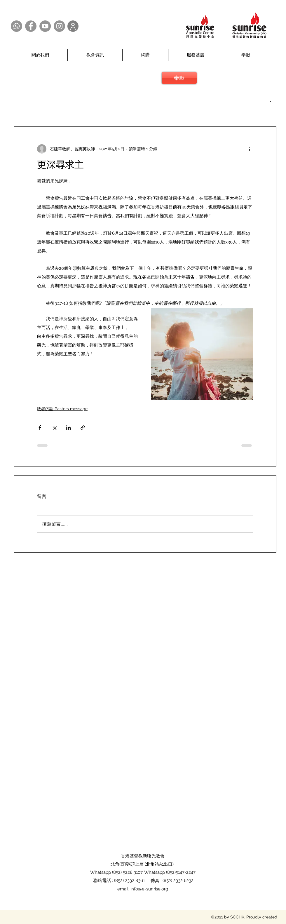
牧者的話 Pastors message (62, 408)
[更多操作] (249, 148)
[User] (73, 26)
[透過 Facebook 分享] (40, 427)
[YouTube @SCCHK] (45, 26)
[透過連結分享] (83, 427)
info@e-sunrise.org (149, 889)
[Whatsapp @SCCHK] (16, 26)
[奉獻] (179, 78)
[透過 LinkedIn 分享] (68, 427)
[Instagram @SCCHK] (59, 26)
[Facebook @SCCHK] (30, 26)
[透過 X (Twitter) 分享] (54, 427)
